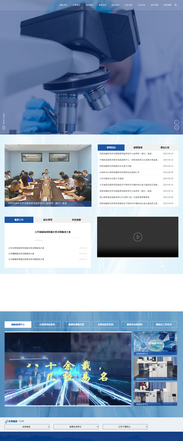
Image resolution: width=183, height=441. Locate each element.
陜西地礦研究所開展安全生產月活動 (116, 166)
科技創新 (76, 220)
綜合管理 (47, 220)
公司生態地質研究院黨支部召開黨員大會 (26, 247)
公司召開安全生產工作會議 (112, 178)
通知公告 (164, 147)
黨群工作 (18, 220)
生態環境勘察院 (47, 324)
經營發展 (138, 147)
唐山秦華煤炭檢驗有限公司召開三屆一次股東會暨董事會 (124, 197)
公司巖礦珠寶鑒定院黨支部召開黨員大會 (26, 258)
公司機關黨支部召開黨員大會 (21, 253)
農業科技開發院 (134, 324)
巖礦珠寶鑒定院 (76, 324)
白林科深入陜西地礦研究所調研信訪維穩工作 (119, 172)
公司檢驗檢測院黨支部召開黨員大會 (53, 232)
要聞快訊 (111, 147)
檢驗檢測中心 (18, 324)
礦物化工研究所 (164, 324)
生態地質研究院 (105, 324)
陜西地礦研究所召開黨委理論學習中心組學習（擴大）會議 (37, 203)
